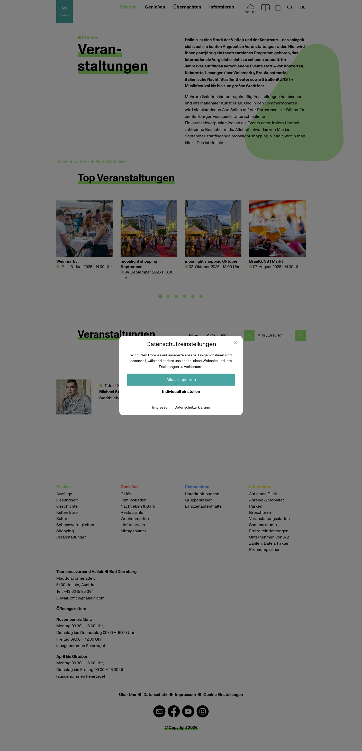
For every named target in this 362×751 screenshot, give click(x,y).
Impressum (161, 407)
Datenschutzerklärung (192, 407)
